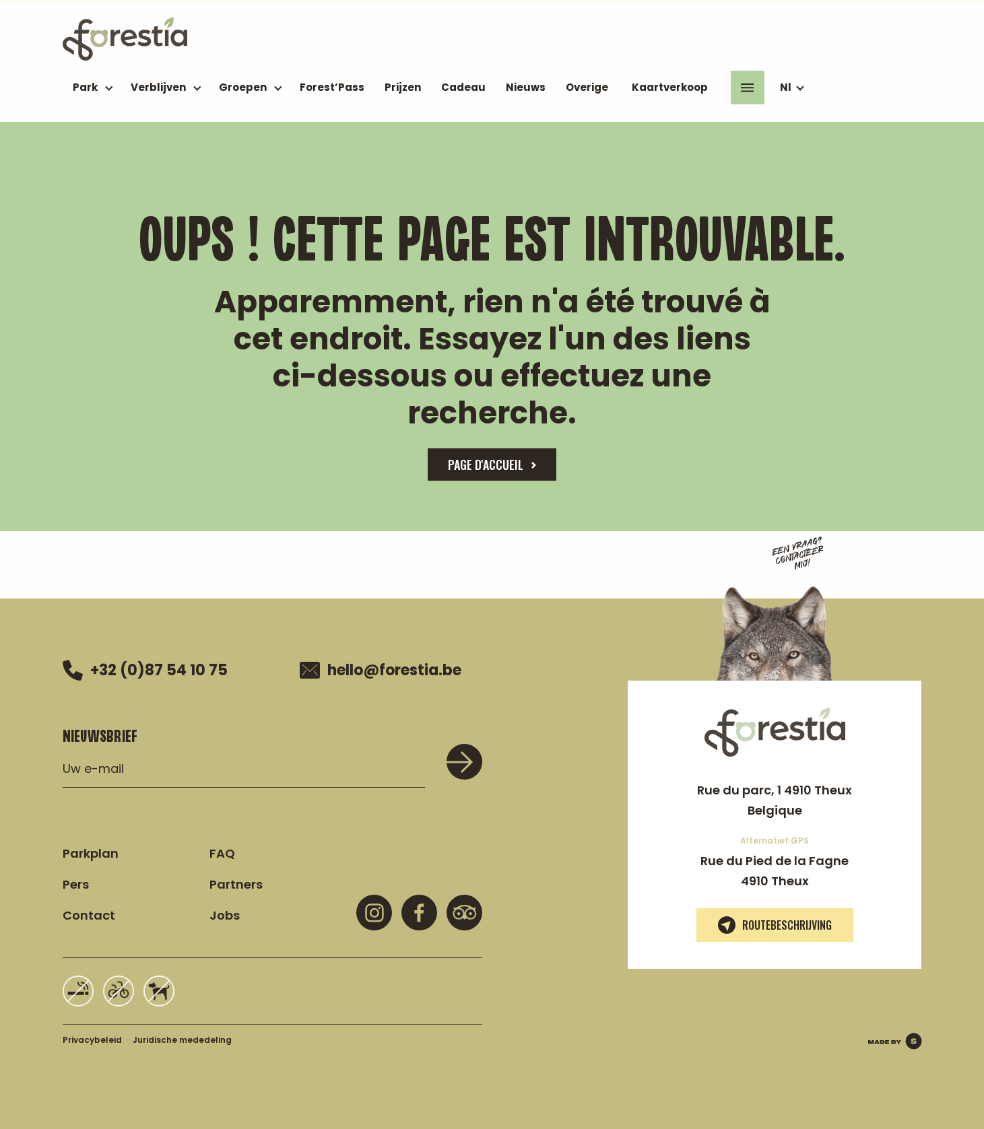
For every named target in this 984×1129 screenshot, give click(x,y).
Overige (587, 87)
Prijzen (403, 87)
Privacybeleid (92, 1040)
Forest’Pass (332, 87)
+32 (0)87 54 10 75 (145, 670)
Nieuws (526, 87)
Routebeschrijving (775, 925)
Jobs (224, 915)
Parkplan (91, 853)
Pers (76, 884)
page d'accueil (485, 464)
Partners (236, 884)
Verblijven (158, 87)
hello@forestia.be (380, 670)
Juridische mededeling (182, 1040)
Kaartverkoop (670, 87)
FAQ (222, 853)
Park (85, 87)
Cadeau (463, 87)
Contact (89, 915)
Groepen (243, 87)
